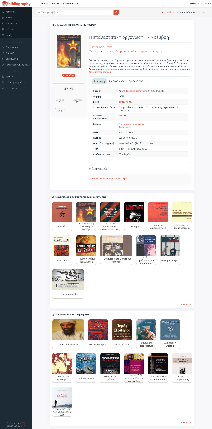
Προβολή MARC (117, 81)
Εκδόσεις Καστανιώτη (136, 90)
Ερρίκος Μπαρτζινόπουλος (121, 51)
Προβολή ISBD (136, 81)
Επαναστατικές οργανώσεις (132, 124)
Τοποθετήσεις (125, 101)
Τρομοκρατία (125, 127)
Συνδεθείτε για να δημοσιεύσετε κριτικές (110, 178)
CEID (23, 423)
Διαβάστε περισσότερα (100, 71)
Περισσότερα (186, 304)
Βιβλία (169, 12)
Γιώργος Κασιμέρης (100, 47)
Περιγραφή (99, 81)
